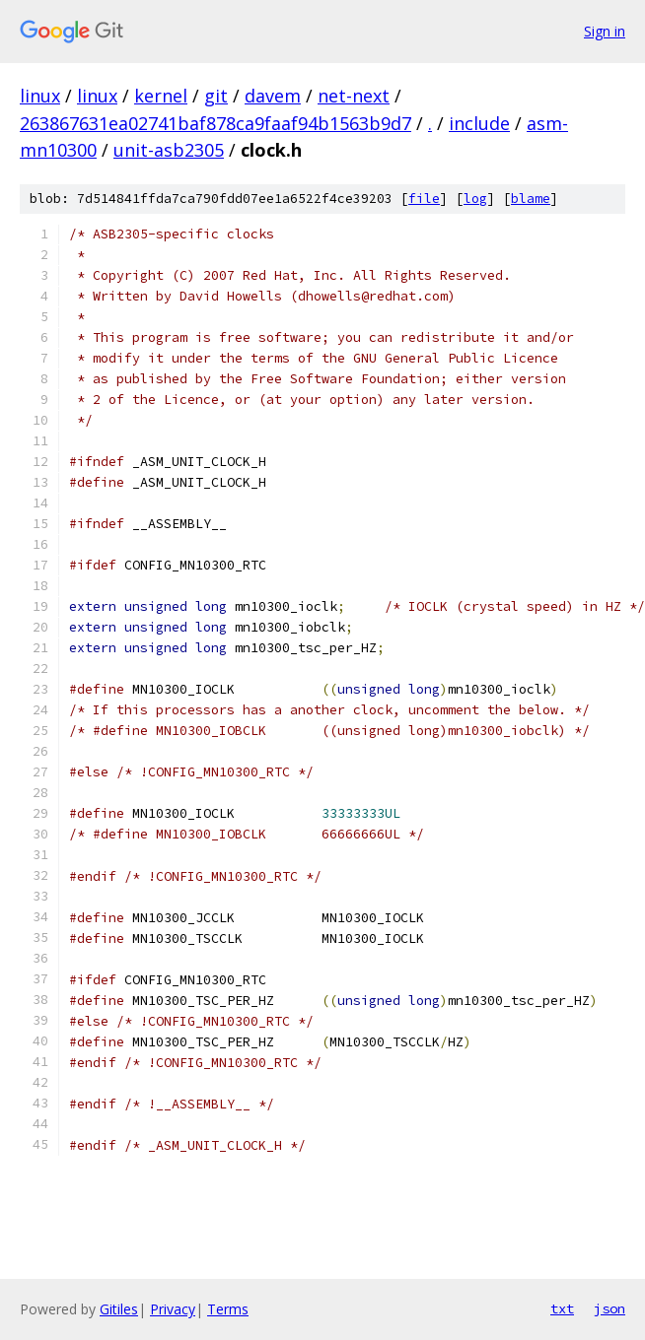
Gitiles (119, 1309)
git (216, 95)
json (609, 1308)
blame (530, 198)
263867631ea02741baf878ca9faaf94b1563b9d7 (215, 123)
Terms (228, 1309)
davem (273, 95)
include (479, 123)
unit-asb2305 (168, 150)
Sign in (604, 31)
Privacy (172, 1309)
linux (40, 95)
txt (562, 1308)
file (424, 198)
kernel (160, 95)
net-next (354, 95)
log (475, 198)
